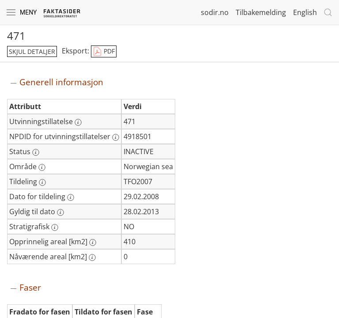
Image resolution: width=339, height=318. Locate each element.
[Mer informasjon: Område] (41, 167)
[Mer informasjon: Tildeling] (42, 182)
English (305, 12)
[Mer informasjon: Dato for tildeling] (70, 197)
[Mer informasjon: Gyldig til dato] (60, 212)
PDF (104, 52)
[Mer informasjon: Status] (35, 152)
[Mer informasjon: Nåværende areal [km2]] (92, 257)
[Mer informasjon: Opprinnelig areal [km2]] (92, 242)
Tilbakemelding (261, 12)
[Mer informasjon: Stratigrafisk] (54, 227)
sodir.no (215, 12)
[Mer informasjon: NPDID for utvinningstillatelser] (115, 137)
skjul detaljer (32, 51)
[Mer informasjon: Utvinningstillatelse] (78, 122)
